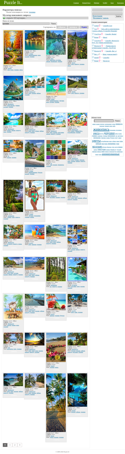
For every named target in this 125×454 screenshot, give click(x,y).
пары (116, 133)
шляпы (32, 217)
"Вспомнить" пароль (100, 18)
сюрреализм (108, 124)
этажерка (99, 136)
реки (96, 154)
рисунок (105, 144)
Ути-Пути (97, 34)
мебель (99, 151)
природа (119, 124)
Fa (8, 156)
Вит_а (96, 54)
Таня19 (53, 366)
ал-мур (31, 243)
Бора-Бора (52, 60)
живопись (101, 129)
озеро (110, 126)
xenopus (9, 325)
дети (113, 147)
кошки (120, 147)
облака (9, 130)
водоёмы (58, 60)
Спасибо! (106, 57)
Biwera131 (97, 46)
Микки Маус (78, 131)
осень (120, 133)
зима (117, 141)
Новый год (113, 149)
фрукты (104, 147)
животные (120, 151)
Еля (9, 347)
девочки (103, 137)
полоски (101, 126)
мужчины (119, 130)
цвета (96, 133)
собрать (14, 72)
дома (117, 144)
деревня (107, 126)
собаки (114, 141)
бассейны (52, 197)
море (103, 151)
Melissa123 (32, 91)
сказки (98, 124)
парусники (61, 132)
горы (121, 141)
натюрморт (111, 136)
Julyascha (74, 285)
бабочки (94, 151)
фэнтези (109, 147)
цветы (96, 141)
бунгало (40, 172)
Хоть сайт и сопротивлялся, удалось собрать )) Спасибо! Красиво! (106, 30)
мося (52, 58)
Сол (95, 29)
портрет (102, 124)
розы (100, 154)
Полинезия (54, 61)
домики (94, 136)
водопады (9, 244)
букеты (112, 137)
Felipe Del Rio (11, 105)
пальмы (27, 56)
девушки (109, 133)
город (116, 137)
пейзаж (98, 144)
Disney (73, 131)
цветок (107, 151)
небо (114, 126)
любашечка (11, 216)
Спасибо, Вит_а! (111, 51)
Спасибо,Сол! (107, 26)
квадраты (120, 136)
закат (119, 137)
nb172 (73, 62)
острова (6, 107)
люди (116, 147)
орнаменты (61, 164)
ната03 (96, 57)
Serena (52, 436)
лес (116, 136)
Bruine (96, 37)
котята (95, 149)
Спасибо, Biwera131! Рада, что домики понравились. (105, 42)
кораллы (82, 159)
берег (29, 131)
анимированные (110, 154)
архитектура (113, 151)
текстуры (102, 149)
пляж (75, 312)
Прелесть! (106, 61)
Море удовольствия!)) (110, 54)
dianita (74, 91)
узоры (113, 124)
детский (119, 149)
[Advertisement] (107, 89)
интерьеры (97, 138)
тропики (32, 12)
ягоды (101, 133)
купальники (37, 215)
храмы (108, 137)
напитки (34, 244)
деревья (105, 136)
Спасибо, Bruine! (111, 34)
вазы (110, 141)
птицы (108, 149)
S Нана (31, 53)
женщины (111, 144)
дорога (52, 437)
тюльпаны (112, 130)
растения (75, 352)
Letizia (96, 26)
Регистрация (97, 16)
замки (94, 124)
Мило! (105, 37)
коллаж (97, 146)
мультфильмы (105, 141)
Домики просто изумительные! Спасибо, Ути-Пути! (104, 47)
